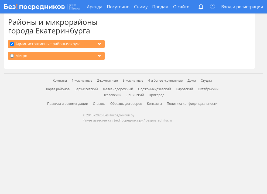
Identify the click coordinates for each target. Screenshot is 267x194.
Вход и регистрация (242, 7)
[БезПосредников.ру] (42, 7)
